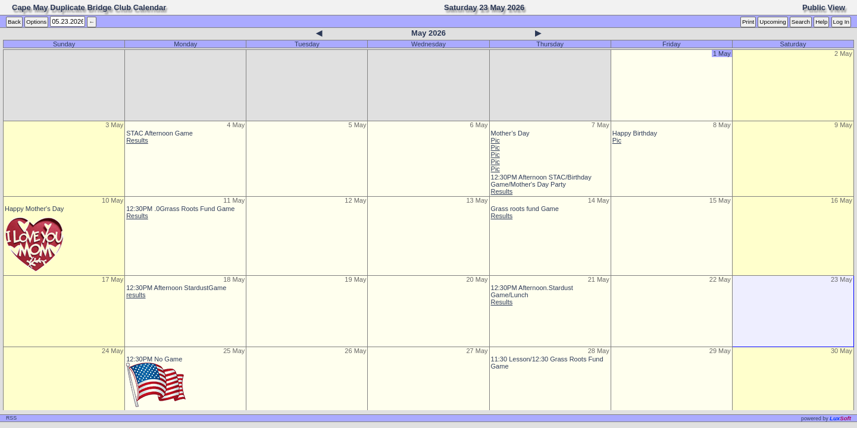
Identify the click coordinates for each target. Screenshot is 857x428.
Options (36, 21)
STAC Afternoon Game (159, 133)
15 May (720, 200)
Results (137, 140)
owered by (826, 418)
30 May (841, 350)
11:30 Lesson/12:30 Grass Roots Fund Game (547, 362)
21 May (598, 279)
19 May (355, 279)
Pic (495, 140)
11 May (234, 200)
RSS (11, 418)
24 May (112, 350)
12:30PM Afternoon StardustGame (176, 287)
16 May (841, 200)
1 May (722, 53)
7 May (600, 124)
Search (801, 21)
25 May (234, 350)
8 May (722, 124)
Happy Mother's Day (34, 208)
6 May (479, 124)
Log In (841, 21)
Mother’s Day (510, 133)
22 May (720, 279)
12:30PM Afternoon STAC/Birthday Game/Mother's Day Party (541, 181)
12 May (355, 200)
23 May (841, 279)
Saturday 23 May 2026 (484, 7)
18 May (234, 279)
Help (821, 21)
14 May (598, 200)
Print (748, 21)
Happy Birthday (634, 133)
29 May (720, 350)
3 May (114, 124)
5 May (357, 124)
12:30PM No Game (154, 359)
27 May (476, 350)
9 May (843, 124)
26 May (355, 350)
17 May (112, 279)
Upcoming (772, 21)
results (135, 294)
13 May (476, 200)
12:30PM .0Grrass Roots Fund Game (180, 208)
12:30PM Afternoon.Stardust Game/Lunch (532, 291)
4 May (236, 124)
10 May (112, 200)
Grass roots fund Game (525, 208)
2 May (843, 53)
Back (14, 21)
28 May (598, 350)
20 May (476, 279)
